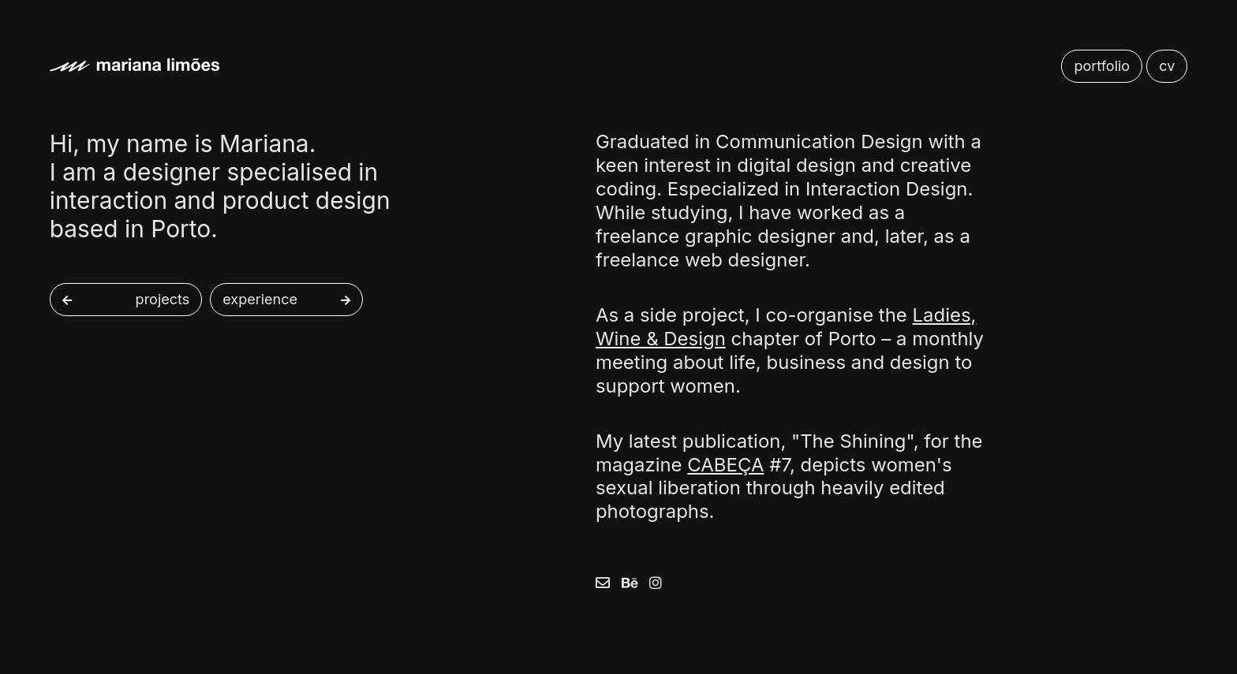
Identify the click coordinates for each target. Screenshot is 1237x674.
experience (259, 299)
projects (163, 299)
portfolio (1102, 66)
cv (1167, 66)
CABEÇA (725, 464)
